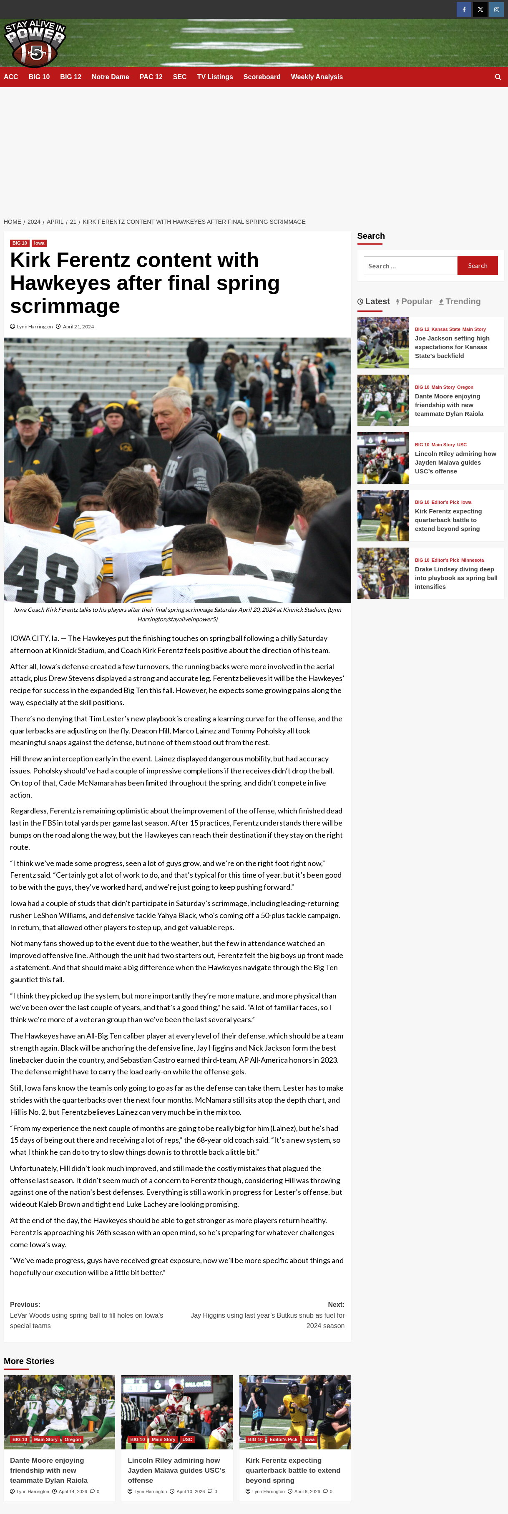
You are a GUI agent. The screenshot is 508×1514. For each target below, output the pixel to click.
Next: (261, 1316)
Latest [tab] (376, 301)
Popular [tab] (416, 301)
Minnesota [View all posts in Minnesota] (472, 560)
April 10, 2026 (190, 1491)
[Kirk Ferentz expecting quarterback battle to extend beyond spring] (295, 1412)
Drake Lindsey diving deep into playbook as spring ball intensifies (456, 578)
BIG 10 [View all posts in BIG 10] (20, 242)
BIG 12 (70, 76)
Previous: (93, 1316)
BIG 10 (39, 76)
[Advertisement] (254, 149)
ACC (11, 76)
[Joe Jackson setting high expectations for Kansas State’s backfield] (383, 341)
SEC (180, 76)
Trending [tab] (462, 301)
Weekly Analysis (317, 76)
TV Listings (215, 76)
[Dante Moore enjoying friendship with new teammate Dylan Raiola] (59, 1412)
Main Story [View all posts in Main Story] (46, 1439)
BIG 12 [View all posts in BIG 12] (422, 329)
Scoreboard (262, 76)
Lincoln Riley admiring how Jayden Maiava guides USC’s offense (176, 1470)
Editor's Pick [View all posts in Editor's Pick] (283, 1439)
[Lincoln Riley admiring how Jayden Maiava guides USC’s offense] (177, 1412)
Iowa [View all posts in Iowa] (39, 242)
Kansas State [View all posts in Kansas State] (446, 329)
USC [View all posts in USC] (187, 1439)
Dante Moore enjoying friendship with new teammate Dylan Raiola (49, 1470)
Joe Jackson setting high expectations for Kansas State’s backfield (452, 347)
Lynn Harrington (35, 326)
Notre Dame (110, 76)
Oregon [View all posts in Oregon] (73, 1439)
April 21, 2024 (78, 326)
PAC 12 (151, 76)
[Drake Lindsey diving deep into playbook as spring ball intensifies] (383, 572)
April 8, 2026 (307, 1491)
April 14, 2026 (73, 1491)
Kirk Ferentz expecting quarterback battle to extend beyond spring (293, 1470)
